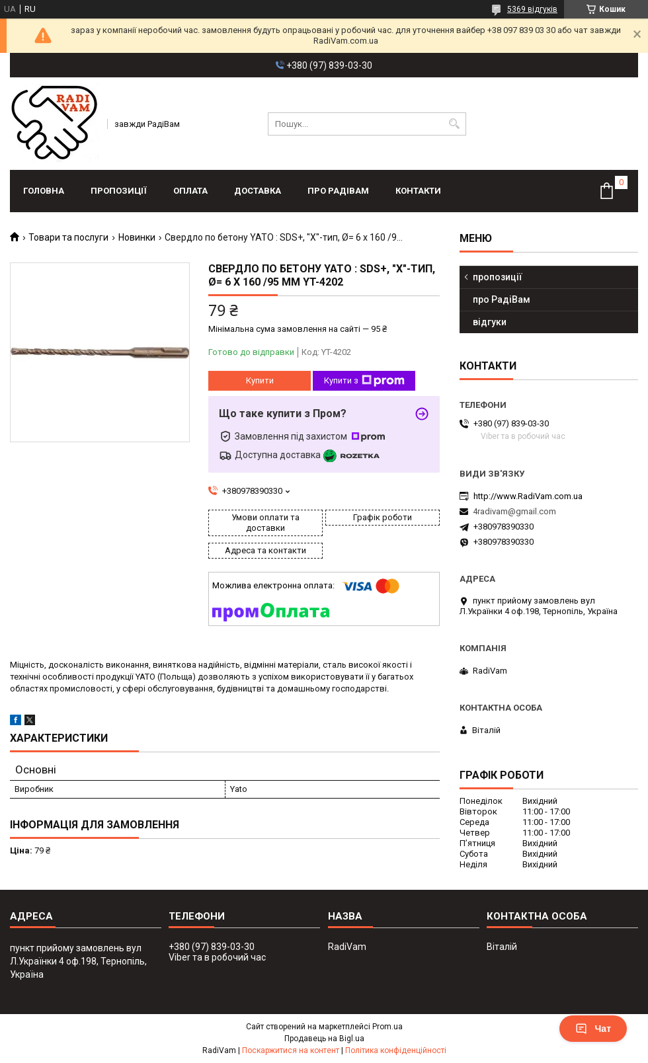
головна (43, 191)
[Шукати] (454, 124)
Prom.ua (387, 1026)
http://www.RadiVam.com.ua (528, 496)
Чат (593, 1029)
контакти (418, 191)
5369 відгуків (532, 9)
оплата (190, 191)
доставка (257, 191)
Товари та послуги (68, 237)
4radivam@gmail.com (514, 511)
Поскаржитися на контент (290, 1050)
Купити (260, 380)
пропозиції (119, 191)
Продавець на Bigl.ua (324, 1038)
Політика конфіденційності (395, 1050)
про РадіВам (338, 191)
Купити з (364, 381)
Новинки (136, 237)
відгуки (489, 322)
